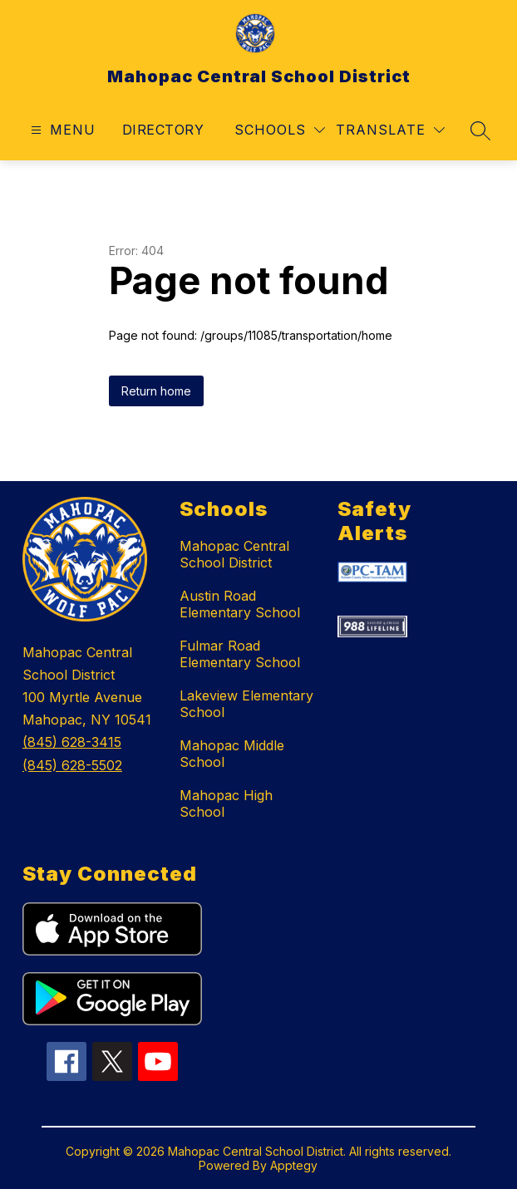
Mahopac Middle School (232, 753)
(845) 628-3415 (71, 742)
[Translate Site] (390, 130)
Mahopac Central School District (234, 554)
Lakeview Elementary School (246, 703)
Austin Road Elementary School (240, 604)
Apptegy (294, 1165)
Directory (163, 129)
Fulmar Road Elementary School (240, 654)
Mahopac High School (226, 803)
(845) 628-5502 (72, 765)
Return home (156, 391)
